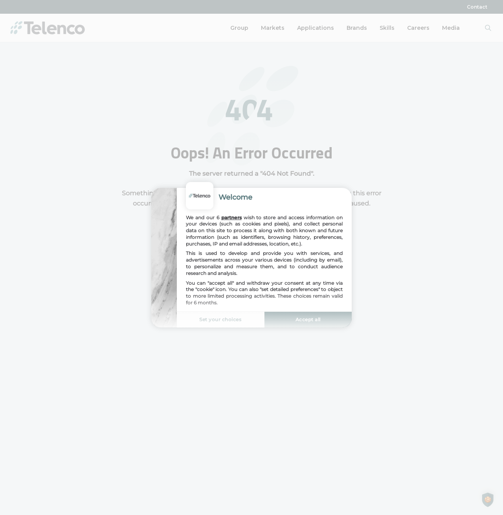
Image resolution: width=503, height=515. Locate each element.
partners (231, 217)
